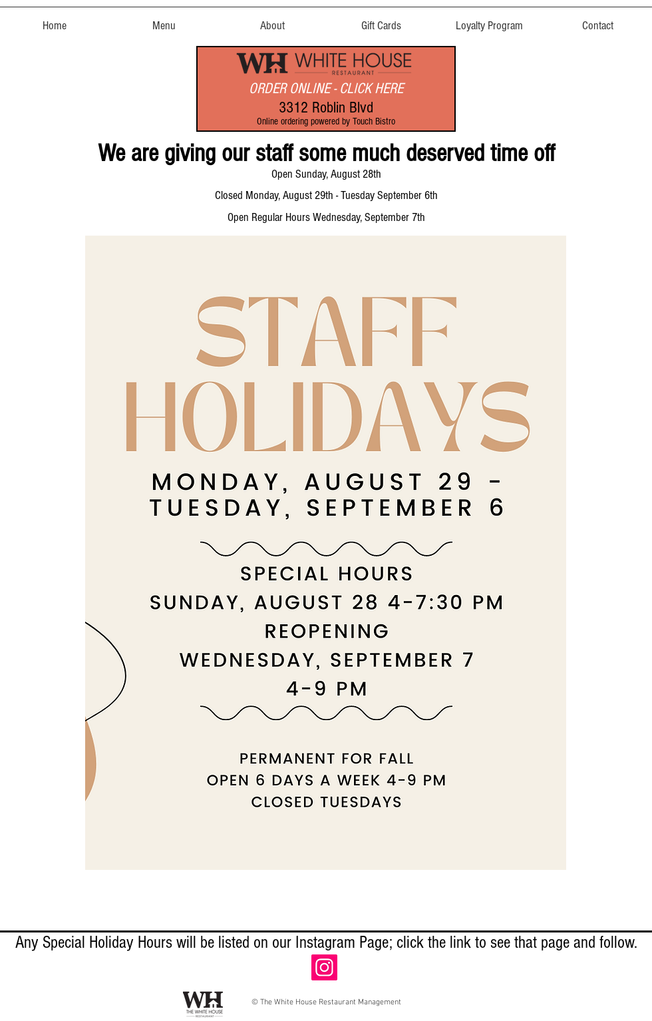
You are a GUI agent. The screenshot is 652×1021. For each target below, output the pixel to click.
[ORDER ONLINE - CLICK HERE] (326, 89)
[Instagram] (324, 967)
